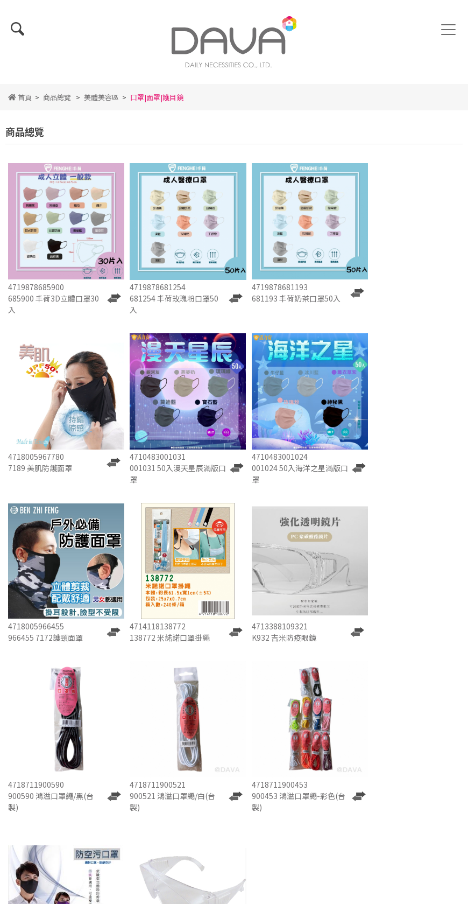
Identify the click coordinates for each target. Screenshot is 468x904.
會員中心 (308, 697)
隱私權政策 (234, 697)
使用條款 (160, 697)
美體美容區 (101, 104)
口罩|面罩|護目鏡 (156, 104)
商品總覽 (57, 104)
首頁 (20, 104)
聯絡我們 (308, 683)
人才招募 (234, 683)
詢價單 (160, 683)
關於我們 (160, 669)
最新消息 (234, 669)
